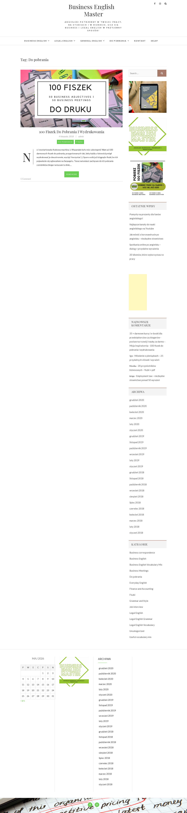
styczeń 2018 (136, 532)
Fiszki (79, 142)
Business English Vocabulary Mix (145, 564)
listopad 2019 (136, 442)
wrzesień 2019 (136, 454)
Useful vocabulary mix (140, 637)
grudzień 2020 (136, 400)
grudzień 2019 (136, 436)
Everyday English (138, 582)
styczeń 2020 (136, 430)
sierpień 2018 (136, 496)
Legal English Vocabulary (142, 625)
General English (91, 41)
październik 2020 (138, 406)
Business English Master (91, 10)
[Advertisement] (138, 292)
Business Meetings (138, 570)
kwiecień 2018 (136, 514)
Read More (71, 174)
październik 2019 (138, 448)
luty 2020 (134, 424)
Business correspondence (142, 552)
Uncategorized (136, 631)
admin (81, 136)
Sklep (154, 41)
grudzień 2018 (136, 472)
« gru (22, 700)
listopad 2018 (136, 478)
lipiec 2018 (135, 502)
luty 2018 (134, 526)
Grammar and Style (138, 600)
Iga (131, 355)
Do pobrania (118, 41)
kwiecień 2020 (136, 412)
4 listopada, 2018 (66, 136)
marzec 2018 (135, 520)
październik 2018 (138, 484)
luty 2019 (134, 460)
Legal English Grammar (141, 619)
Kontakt (140, 41)
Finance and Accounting (141, 588)
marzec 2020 (135, 418)
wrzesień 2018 (136, 490)
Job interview (136, 606)
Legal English (64, 41)
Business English (35, 41)
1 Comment (25, 179)
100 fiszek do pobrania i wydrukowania (71, 131)
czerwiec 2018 (136, 508)
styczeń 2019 (136, 466)
